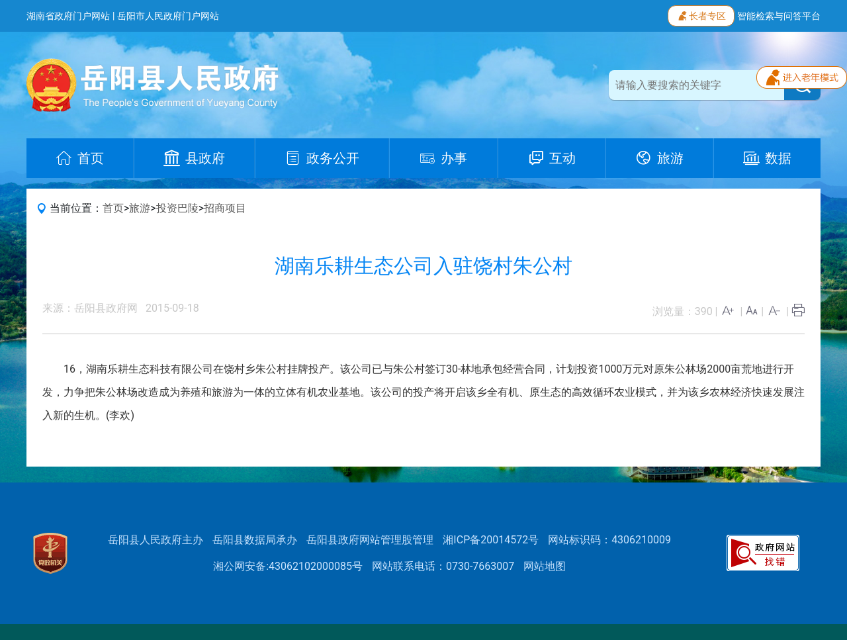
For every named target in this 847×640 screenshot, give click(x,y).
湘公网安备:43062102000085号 (288, 566)
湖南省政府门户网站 (68, 16)
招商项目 (225, 208)
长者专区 (701, 14)
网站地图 (544, 566)
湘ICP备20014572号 (491, 539)
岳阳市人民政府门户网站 (168, 16)
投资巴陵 (177, 208)
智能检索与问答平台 (779, 16)
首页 (113, 208)
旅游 (139, 208)
